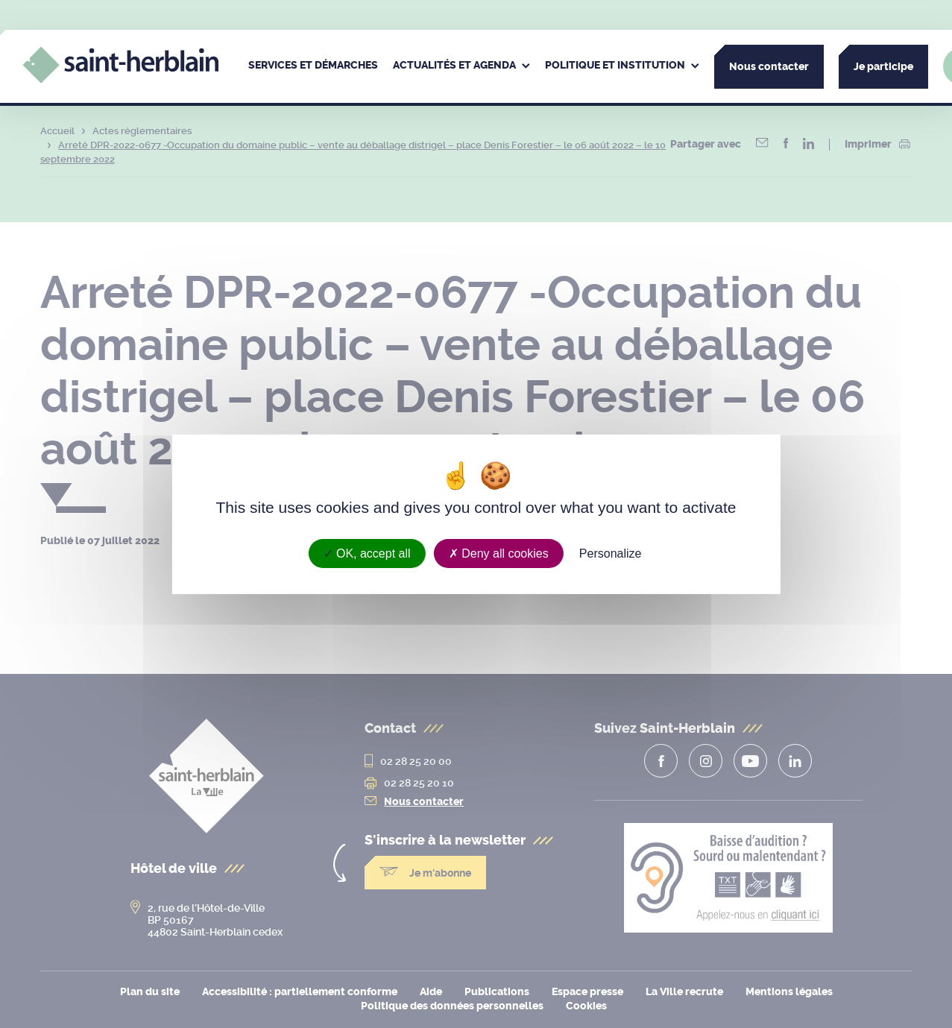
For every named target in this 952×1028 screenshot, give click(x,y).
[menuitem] (313, 66)
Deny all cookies (499, 552)
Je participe (883, 66)
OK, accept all (367, 552)
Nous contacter (769, 66)
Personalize (610, 552)
